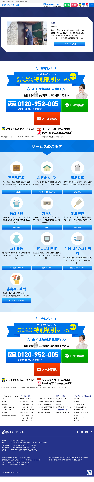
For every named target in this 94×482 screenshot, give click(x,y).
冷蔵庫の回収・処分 (27, 401)
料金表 (4, 401)
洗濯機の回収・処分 (27, 404)
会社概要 (76, 399)
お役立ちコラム (78, 410)
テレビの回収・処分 (27, 407)
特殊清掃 (58, 401)
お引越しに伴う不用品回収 (46, 407)
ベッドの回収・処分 (27, 418)
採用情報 (76, 401)
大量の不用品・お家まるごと (46, 399)
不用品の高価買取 (43, 410)
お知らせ (76, 421)
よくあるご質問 (6, 410)
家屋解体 (58, 404)
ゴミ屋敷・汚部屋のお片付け (46, 401)
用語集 (76, 415)
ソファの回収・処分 (27, 415)
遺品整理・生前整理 (44, 412)
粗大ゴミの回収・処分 (26, 412)
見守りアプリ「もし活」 (63, 412)
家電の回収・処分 (25, 399)
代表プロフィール (79, 418)
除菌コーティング (61, 399)
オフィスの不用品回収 (44, 404)
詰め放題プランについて (81, 412)
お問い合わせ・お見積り (9, 415)
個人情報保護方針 (79, 404)
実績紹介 (4, 404)
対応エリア (5, 412)
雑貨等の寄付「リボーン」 (63, 407)
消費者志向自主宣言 (80, 407)
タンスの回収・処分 (27, 421)
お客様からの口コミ (8, 407)
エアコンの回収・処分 (28, 410)
